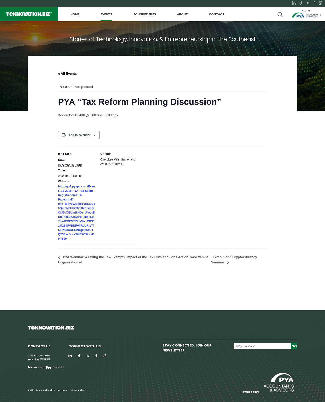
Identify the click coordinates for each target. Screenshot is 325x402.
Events (106, 14)
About (182, 14)
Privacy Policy (77, 390)
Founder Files (144, 14)
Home (74, 14)
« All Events (67, 73)
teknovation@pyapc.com (46, 367)
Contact (216, 14)
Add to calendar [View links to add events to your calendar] (80, 135)
